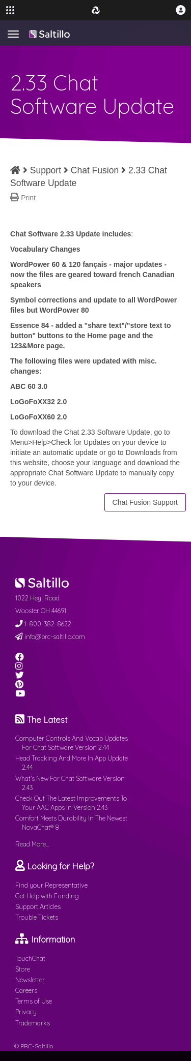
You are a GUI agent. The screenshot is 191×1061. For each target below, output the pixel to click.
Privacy (26, 1012)
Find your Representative (51, 885)
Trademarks (32, 1023)
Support (45, 170)
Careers (26, 990)
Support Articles (38, 906)
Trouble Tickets (36, 917)
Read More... (32, 844)
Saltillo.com (49, 34)
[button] (180, 10)
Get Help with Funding (47, 896)
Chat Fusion (95, 170)
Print (28, 198)
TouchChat (30, 958)
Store (22, 969)
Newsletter (30, 980)
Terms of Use (33, 1001)
